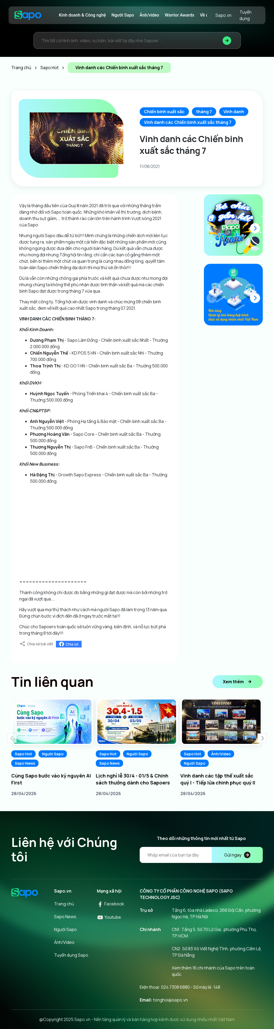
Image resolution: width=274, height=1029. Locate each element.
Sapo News (25, 763)
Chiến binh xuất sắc (164, 112)
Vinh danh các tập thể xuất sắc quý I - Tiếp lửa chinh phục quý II (217, 779)
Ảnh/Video (221, 753)
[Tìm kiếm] (227, 40)
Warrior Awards (179, 15)
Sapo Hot (23, 753)
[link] (47, 340)
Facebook (110, 904)
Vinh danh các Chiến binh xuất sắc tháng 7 (187, 122)
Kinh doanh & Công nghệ (82, 15)
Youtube (109, 917)
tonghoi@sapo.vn (170, 1000)
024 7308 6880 (175, 987)
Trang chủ (64, 904)
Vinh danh (233, 112)
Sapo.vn (223, 15)
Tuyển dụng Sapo (71, 955)
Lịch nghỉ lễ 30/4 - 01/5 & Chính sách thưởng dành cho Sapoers (133, 779)
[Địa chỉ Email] (201, 855)
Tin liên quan (52, 682)
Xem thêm (237, 682)
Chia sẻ (68, 644)
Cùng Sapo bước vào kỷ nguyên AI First (51, 779)
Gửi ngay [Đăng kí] (237, 855)
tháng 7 (204, 112)
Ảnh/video (149, 15)
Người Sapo (123, 15)
